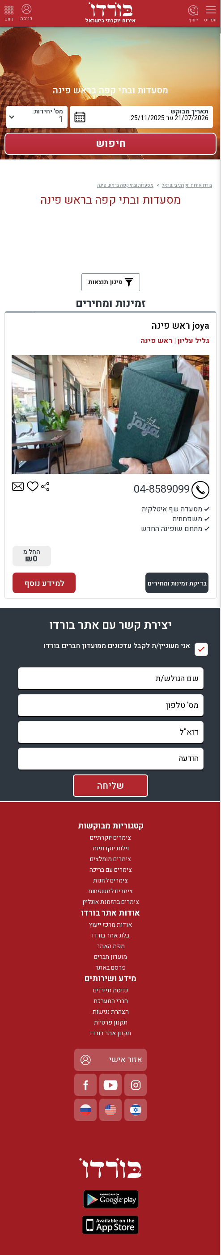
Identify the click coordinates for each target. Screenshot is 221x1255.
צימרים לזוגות (110, 880)
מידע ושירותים (110, 979)
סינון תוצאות (110, 282)
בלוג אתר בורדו (110, 935)
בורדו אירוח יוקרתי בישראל (187, 185)
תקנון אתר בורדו (110, 1033)
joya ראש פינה (180, 325)
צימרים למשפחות (110, 891)
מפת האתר (111, 946)
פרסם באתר (110, 967)
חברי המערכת (111, 1001)
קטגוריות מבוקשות (111, 826)
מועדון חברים (110, 957)
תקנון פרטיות (111, 1022)
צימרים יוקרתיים (110, 837)
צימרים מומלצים (110, 859)
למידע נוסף (44, 583)
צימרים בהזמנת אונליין (110, 902)
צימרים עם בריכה (110, 869)
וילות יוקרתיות (111, 848)
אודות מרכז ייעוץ (110, 924)
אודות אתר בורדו (110, 913)
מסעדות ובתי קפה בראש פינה (125, 185)
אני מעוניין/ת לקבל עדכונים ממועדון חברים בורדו (116, 646)
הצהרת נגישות (111, 1012)
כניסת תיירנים (110, 990)
